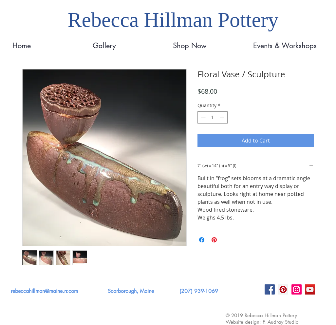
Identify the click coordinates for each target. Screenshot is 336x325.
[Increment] (222, 117)
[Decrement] (202, 117)
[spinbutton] (212, 117)
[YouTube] (310, 289)
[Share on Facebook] (202, 240)
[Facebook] (270, 289)
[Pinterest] (283, 289)
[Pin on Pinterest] (214, 240)
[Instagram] (296, 289)
